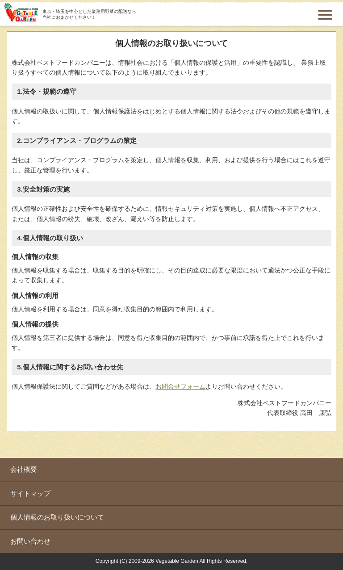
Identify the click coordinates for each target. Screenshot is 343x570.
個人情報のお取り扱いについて (57, 517)
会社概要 (23, 469)
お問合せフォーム (180, 386)
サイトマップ (30, 493)
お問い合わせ (30, 541)
